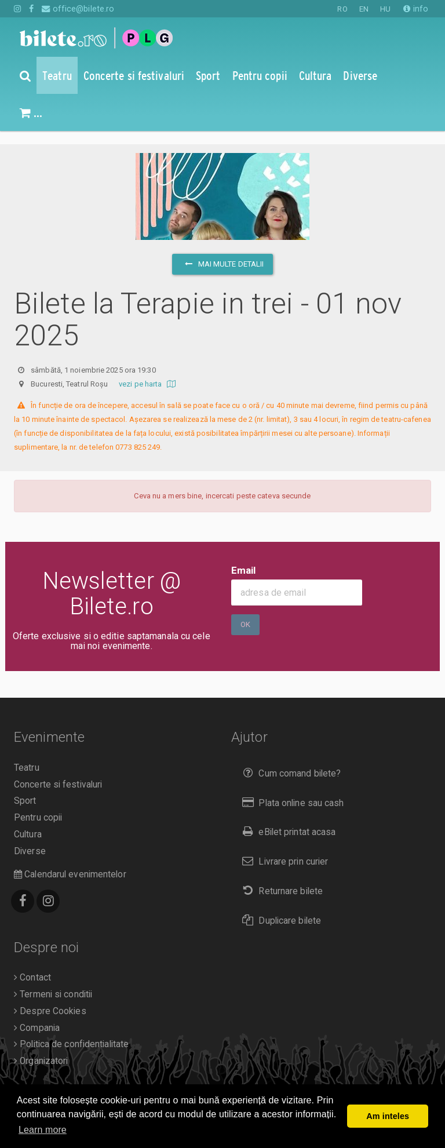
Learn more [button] (43, 1130)
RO (342, 9)
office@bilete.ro (78, 8)
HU (385, 9)
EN (364, 9)
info (415, 8)
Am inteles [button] (387, 1116)
